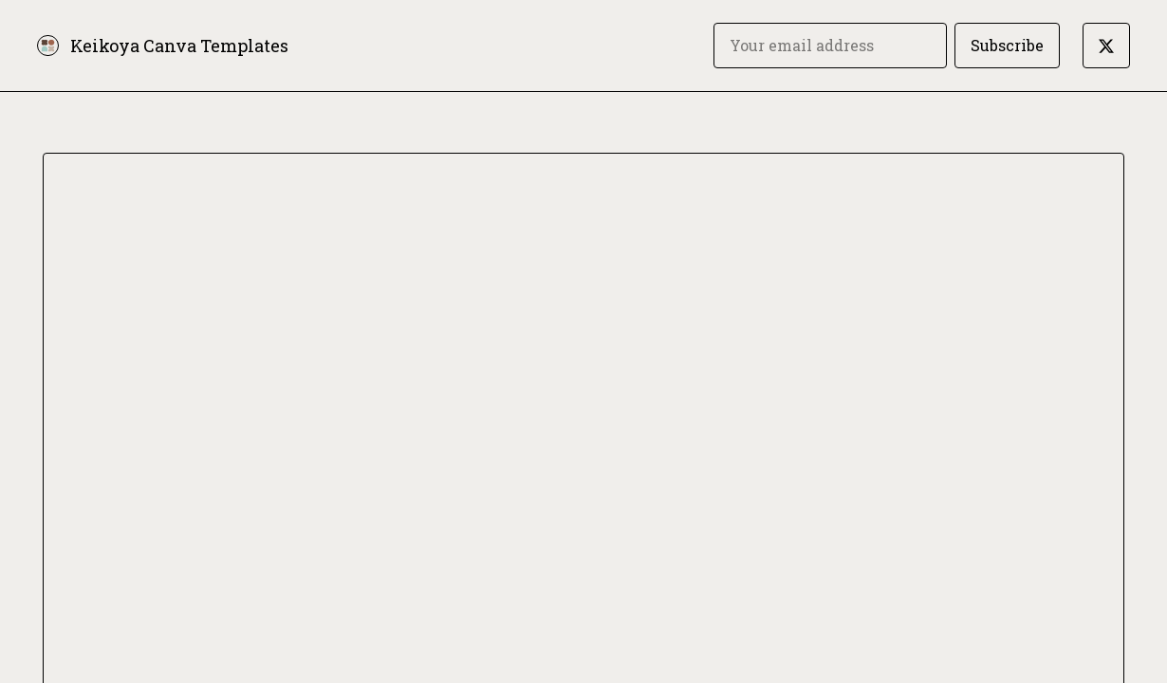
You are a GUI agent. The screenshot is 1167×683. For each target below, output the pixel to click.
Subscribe (1007, 45)
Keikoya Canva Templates (179, 45)
